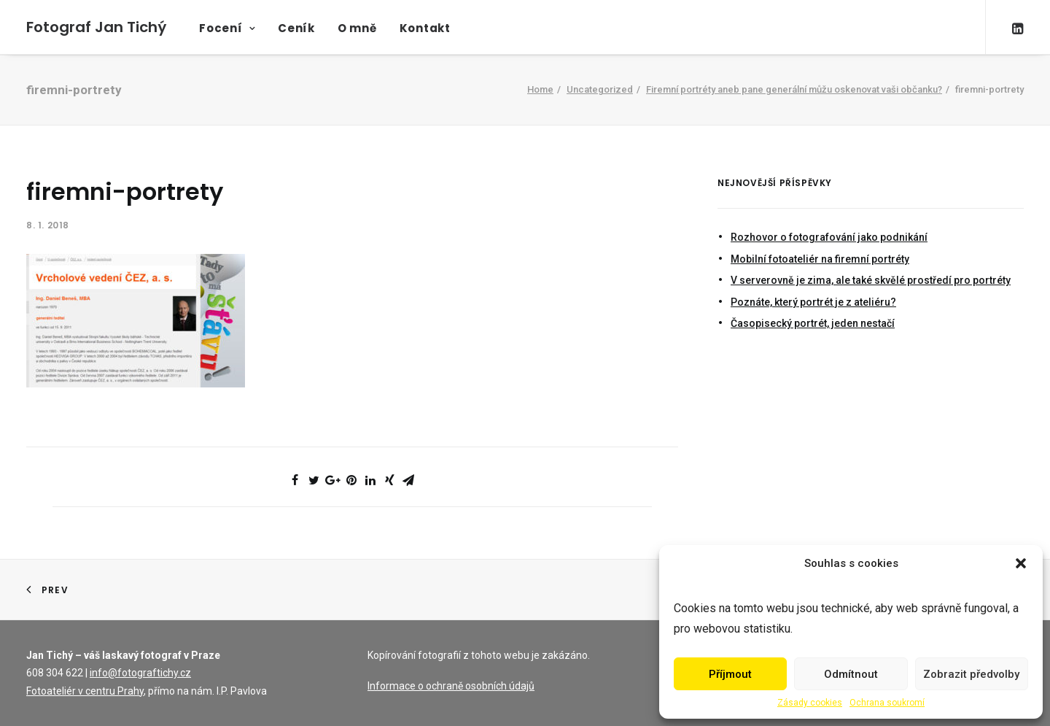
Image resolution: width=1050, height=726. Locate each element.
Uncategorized (600, 89)
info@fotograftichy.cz (140, 673)
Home (540, 89)
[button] (1021, 563)
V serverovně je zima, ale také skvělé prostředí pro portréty (871, 280)
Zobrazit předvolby (971, 674)
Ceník (296, 28)
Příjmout (730, 674)
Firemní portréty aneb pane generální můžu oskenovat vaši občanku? (794, 89)
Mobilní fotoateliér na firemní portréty (820, 259)
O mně (357, 28)
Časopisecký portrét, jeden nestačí (813, 323)
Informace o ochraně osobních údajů (451, 686)
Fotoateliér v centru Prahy (85, 691)
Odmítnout (851, 674)
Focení (227, 28)
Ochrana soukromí (887, 703)
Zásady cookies (809, 703)
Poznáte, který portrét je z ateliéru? (813, 302)
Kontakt (425, 28)
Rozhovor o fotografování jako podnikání (829, 237)
